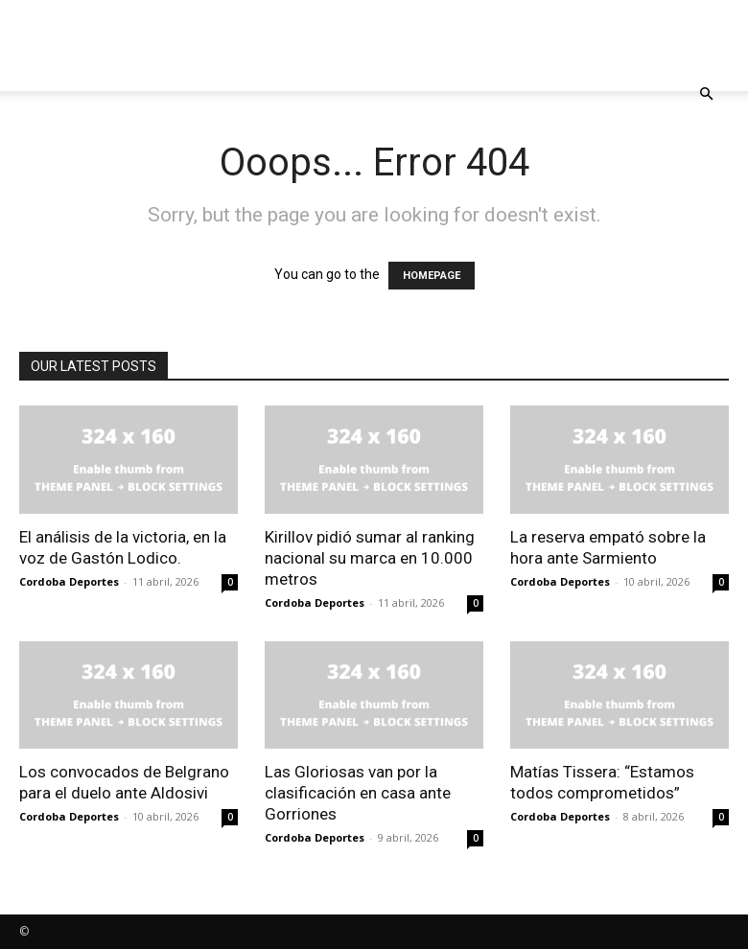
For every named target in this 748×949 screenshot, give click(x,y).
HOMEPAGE (431, 275)
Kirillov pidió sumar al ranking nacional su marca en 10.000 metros (370, 558)
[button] (706, 94)
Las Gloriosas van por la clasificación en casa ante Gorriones (358, 792)
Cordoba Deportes (69, 581)
